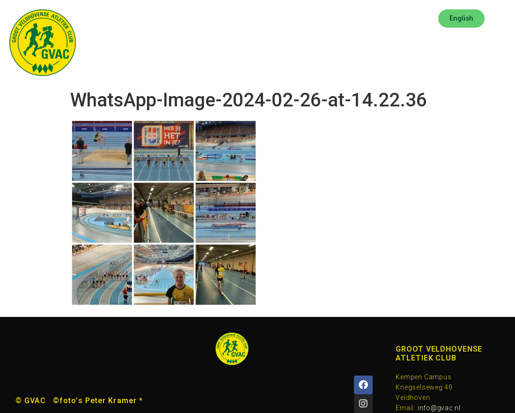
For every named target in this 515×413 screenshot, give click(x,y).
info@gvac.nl (439, 408)
